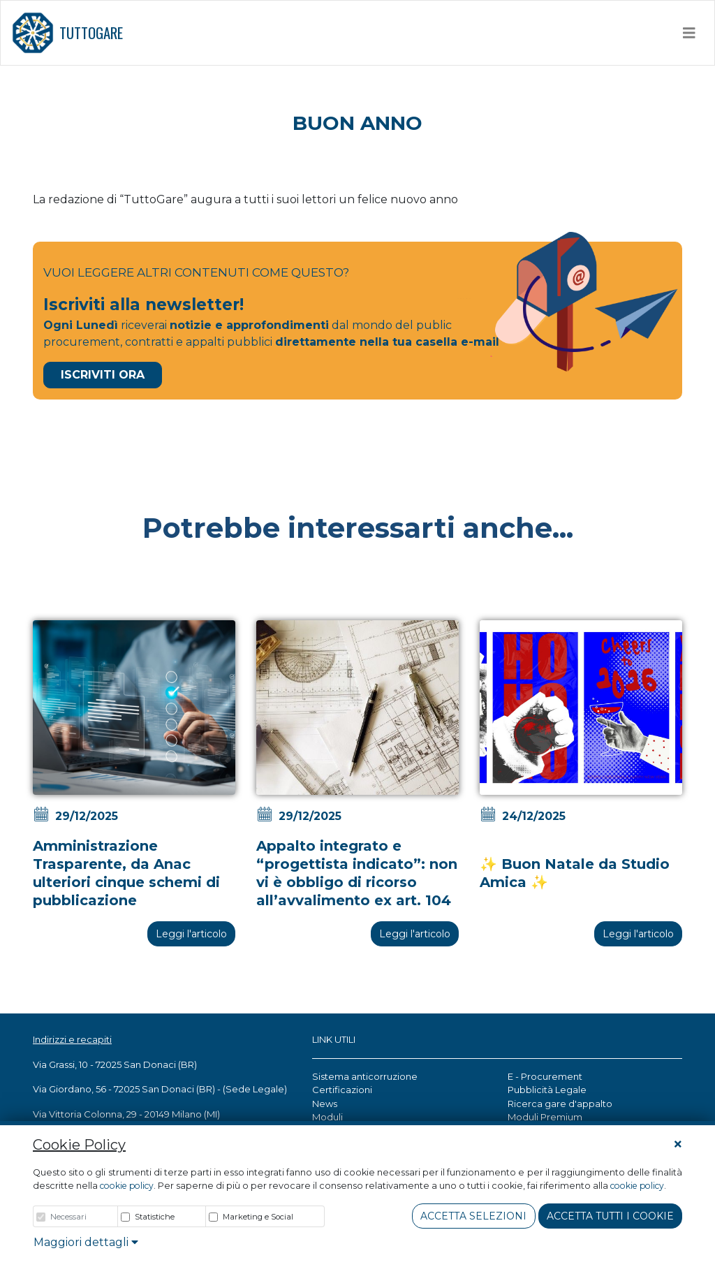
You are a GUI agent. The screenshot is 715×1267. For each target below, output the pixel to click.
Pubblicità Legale (547, 1089)
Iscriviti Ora (103, 374)
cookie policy (127, 1185)
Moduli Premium (545, 1116)
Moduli (327, 1116)
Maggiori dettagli (86, 1242)
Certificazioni (342, 1089)
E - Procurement (545, 1076)
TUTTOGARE (67, 33)
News (324, 1103)
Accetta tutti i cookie (610, 1216)
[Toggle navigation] (689, 33)
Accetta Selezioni (473, 1216)
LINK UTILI (333, 1039)
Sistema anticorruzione (365, 1076)
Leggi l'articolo (191, 934)
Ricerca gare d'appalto (560, 1103)
